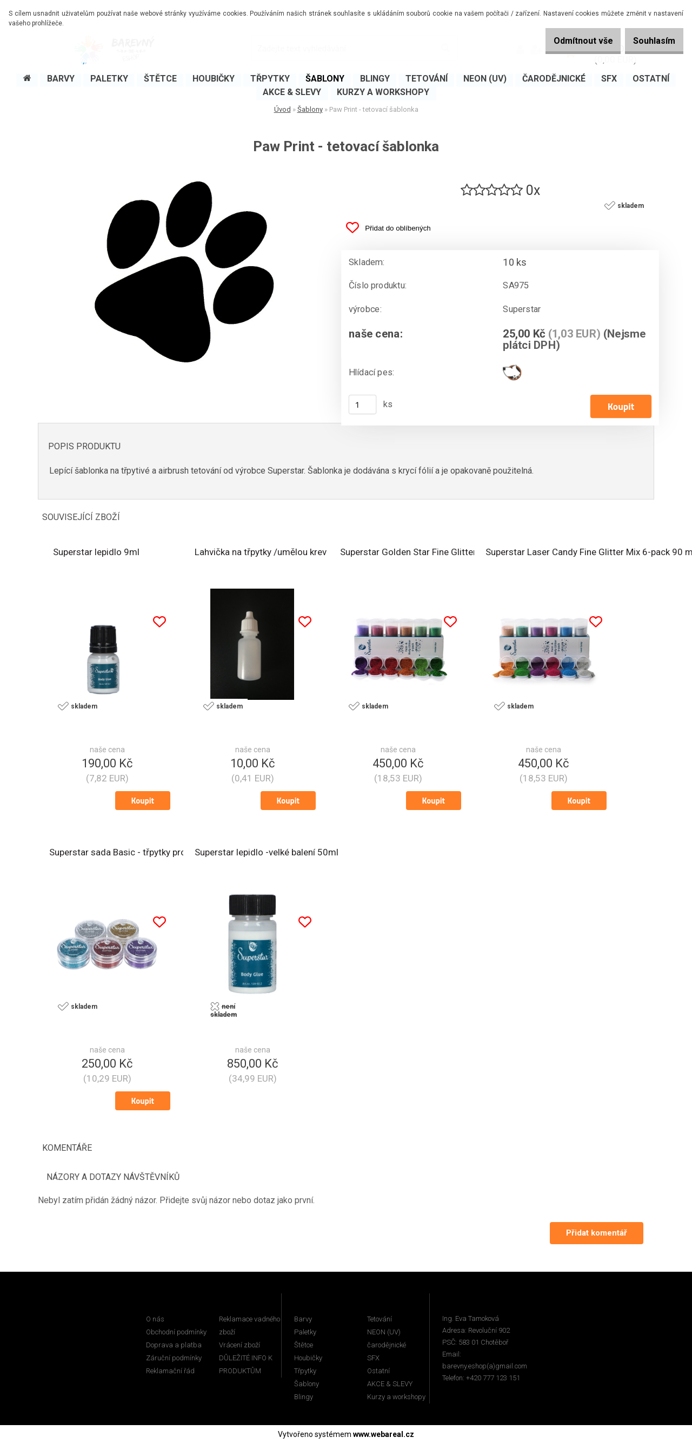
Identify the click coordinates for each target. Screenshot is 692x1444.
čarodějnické (386, 1345)
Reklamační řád (170, 1371)
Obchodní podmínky (176, 1332)
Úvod (282, 109)
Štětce (303, 1345)
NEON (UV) (384, 1332)
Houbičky (308, 1358)
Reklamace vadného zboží (249, 1326)
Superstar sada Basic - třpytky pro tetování (135, 853)
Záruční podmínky (174, 1358)
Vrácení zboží (239, 1345)
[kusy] (363, 405)
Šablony (310, 109)
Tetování (379, 1319)
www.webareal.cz (383, 1434)
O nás (155, 1319)
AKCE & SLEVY (389, 1384)
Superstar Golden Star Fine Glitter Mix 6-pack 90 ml (444, 553)
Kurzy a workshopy (396, 1397)
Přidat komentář (595, 1233)
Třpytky (305, 1371)
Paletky (305, 1332)
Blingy (303, 1397)
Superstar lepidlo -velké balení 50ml (266, 853)
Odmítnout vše (566, 41)
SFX (373, 1358)
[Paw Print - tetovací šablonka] (181, 173)
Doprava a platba (174, 1345)
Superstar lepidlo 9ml (96, 553)
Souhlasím (649, 41)
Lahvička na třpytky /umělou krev (261, 553)
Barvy (303, 1319)
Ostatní (378, 1371)
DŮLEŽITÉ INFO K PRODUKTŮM (245, 1364)
